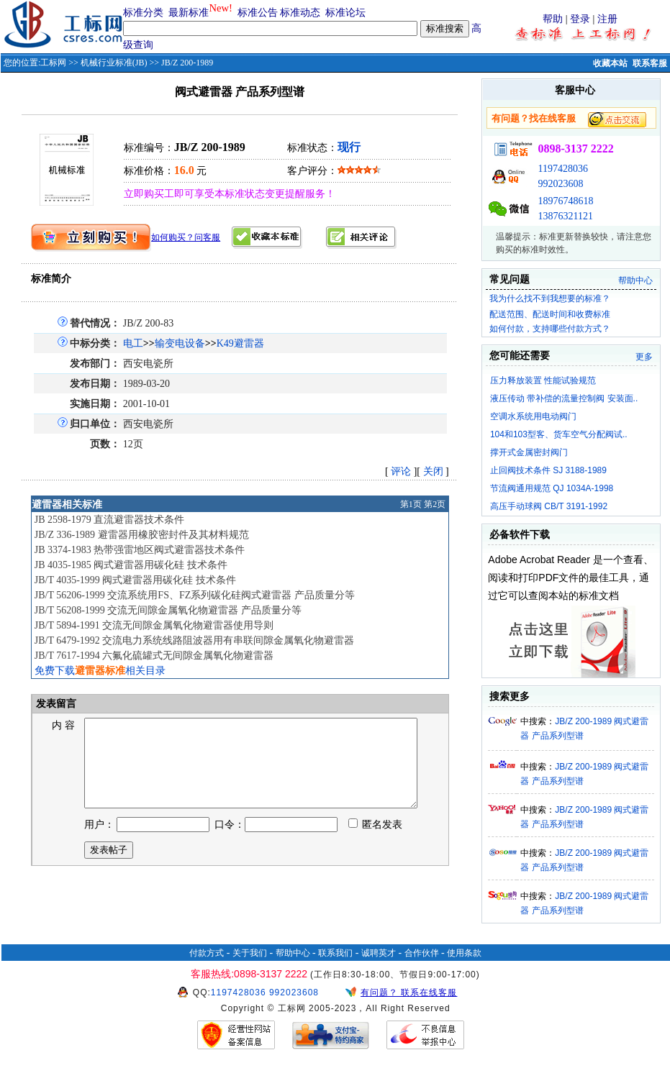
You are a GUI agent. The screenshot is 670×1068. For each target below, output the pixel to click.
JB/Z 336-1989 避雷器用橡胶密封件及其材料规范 (142, 534)
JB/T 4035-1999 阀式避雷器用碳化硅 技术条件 (135, 580)
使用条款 (464, 953)
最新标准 (188, 12)
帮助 (553, 19)
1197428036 (562, 168)
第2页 (434, 504)
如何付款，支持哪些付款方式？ (549, 329)
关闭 (433, 471)
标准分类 (143, 12)
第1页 (411, 504)
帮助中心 (635, 280)
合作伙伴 (421, 953)
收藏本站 (610, 63)
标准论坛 (345, 12)
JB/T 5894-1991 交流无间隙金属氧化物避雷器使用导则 (154, 625)
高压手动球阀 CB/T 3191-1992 (548, 506)
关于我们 (249, 953)
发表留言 (55, 703)
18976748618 (565, 201)
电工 (133, 343)
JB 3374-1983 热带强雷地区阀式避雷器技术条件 (140, 549)
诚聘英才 (378, 953)
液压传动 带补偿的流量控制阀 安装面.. (564, 398)
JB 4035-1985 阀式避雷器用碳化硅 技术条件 (131, 565)
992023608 (560, 183)
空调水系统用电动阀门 (533, 416)
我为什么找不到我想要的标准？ (549, 298)
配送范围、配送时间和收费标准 (549, 314)
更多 (644, 357)
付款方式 (206, 953)
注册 (607, 19)
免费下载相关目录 (100, 670)
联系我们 (335, 953)
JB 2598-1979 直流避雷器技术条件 (109, 519)
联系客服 (650, 63)
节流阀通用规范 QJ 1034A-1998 (551, 488)
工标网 (53, 63)
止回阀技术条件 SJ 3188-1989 (548, 470)
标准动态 (300, 12)
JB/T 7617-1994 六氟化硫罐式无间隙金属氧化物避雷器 (154, 655)
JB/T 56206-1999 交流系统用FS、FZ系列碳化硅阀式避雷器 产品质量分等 (195, 595)
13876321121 (565, 216)
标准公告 (257, 12)
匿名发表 (375, 841)
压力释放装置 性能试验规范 (543, 380)
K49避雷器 (240, 343)
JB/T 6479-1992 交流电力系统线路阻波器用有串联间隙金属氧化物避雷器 (195, 640)
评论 (401, 471)
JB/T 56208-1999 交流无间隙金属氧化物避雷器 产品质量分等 (168, 610)
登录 (580, 19)
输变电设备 (180, 343)
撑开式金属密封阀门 (529, 452)
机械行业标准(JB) (114, 63)
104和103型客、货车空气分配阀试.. (559, 434)
